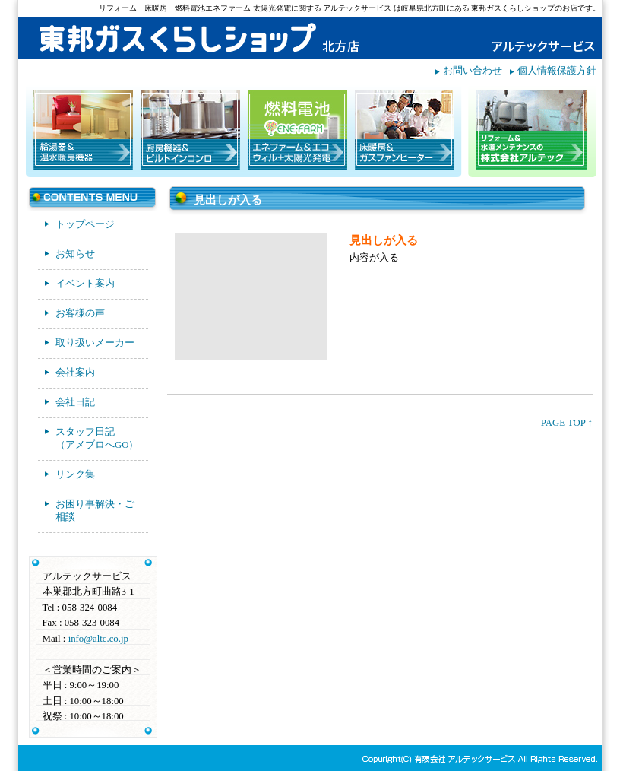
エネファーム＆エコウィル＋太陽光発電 (297, 130)
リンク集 (75, 474)
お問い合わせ (472, 70)
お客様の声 (80, 313)
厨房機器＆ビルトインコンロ (190, 130)
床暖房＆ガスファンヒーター (404, 130)
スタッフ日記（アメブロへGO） (96, 438)
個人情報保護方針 (556, 70)
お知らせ (75, 254)
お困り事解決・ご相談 (94, 510)
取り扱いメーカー (94, 343)
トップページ (85, 224)
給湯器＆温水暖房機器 (83, 130)
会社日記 (75, 402)
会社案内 (75, 372)
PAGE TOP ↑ (567, 422)
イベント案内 (85, 283)
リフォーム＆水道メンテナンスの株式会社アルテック (531, 130)
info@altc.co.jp (98, 638)
